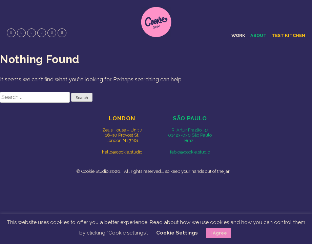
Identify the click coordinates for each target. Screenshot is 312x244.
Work (238, 35)
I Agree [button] (218, 233)
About (258, 35)
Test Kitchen (288, 35)
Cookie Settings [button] (177, 233)
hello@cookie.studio (122, 152)
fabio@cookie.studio (190, 152)
